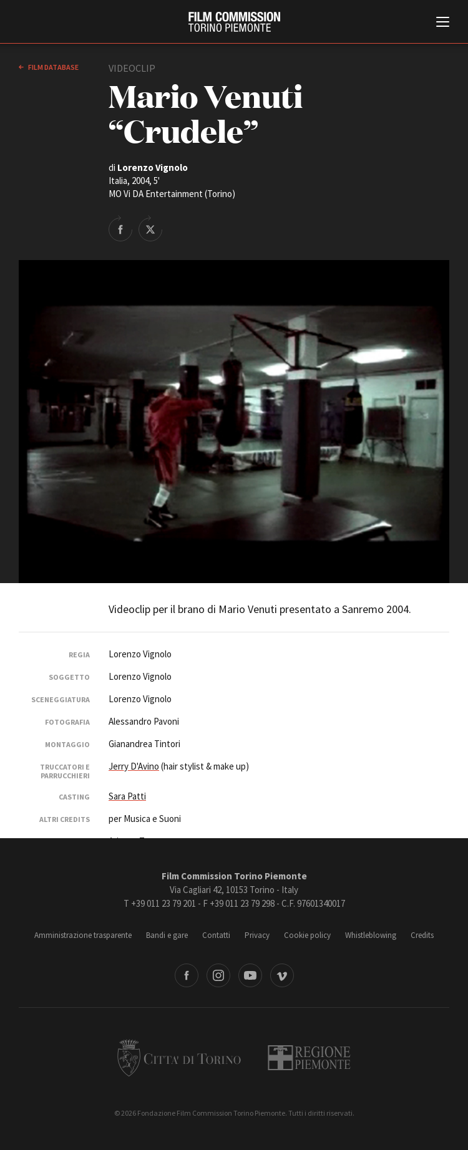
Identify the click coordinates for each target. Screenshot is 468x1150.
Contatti (216, 935)
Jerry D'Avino (134, 766)
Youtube (250, 975)
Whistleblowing (370, 935)
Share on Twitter (150, 228)
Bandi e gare (167, 935)
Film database (53, 67)
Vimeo (282, 975)
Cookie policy (307, 935)
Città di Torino (179, 1057)
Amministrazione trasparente (83, 935)
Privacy (257, 935)
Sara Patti (127, 796)
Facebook (186, 975)
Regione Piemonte (309, 1057)
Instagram (218, 975)
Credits (422, 935)
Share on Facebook (120, 228)
